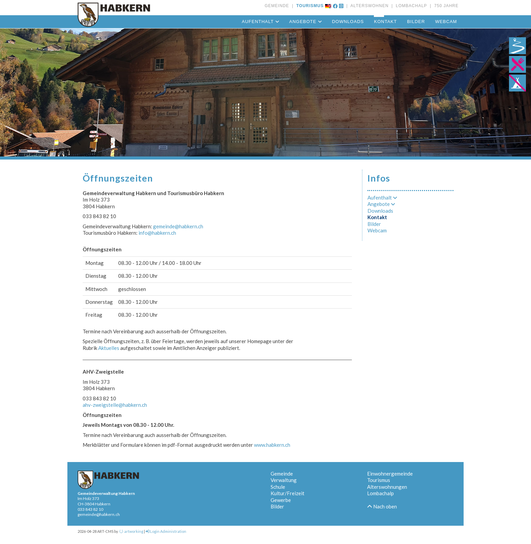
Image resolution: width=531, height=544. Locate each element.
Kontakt (385, 21)
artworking (131, 531)
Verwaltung (284, 480)
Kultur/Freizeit (287, 493)
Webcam (446, 21)
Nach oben (382, 506)
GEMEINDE (276, 5)
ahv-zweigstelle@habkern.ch (115, 405)
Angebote (305, 21)
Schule (278, 487)
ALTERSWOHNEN (368, 5)
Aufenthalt (260, 21)
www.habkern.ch (272, 445)
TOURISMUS (308, 5)
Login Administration (166, 531)
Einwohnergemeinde (390, 473)
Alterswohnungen (387, 487)
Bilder (416, 21)
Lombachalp (380, 493)
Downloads (348, 21)
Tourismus (378, 480)
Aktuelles (109, 348)
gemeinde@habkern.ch (178, 226)
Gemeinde (282, 473)
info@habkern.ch (157, 233)
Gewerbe (281, 500)
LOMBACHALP (410, 5)
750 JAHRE (445, 5)
